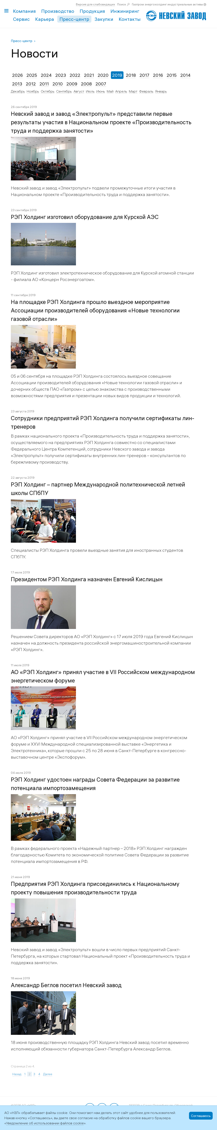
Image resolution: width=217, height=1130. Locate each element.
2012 (31, 84)
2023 (60, 75)
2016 (158, 75)
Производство (57, 11)
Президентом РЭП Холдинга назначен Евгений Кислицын (87, 579)
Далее (47, 1074)
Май (110, 91)
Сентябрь (64, 91)
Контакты (130, 19)
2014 (185, 75)
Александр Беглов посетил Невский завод (66, 985)
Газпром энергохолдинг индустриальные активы (167, 4)
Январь (161, 91)
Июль (90, 91)
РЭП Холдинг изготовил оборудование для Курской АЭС (85, 217)
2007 (100, 84)
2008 (86, 84)
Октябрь (47, 91)
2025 (31, 75)
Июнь (100, 91)
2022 (75, 75)
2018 (131, 75)
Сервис (21, 19)
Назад (16, 1074)
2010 (58, 84)
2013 (17, 84)
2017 (144, 75)
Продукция (92, 11)
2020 (103, 75)
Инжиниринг (124, 11)
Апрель (121, 91)
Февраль (146, 91)
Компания (24, 11)
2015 (172, 75)
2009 (71, 84)
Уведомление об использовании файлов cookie (45, 1123)
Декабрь (18, 91)
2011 (44, 84)
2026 (17, 75)
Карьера (44, 19)
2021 (89, 75)
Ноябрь (33, 91)
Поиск (121, 4)
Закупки (104, 19)
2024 (46, 75)
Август (79, 91)
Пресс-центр (74, 19)
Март (133, 91)
